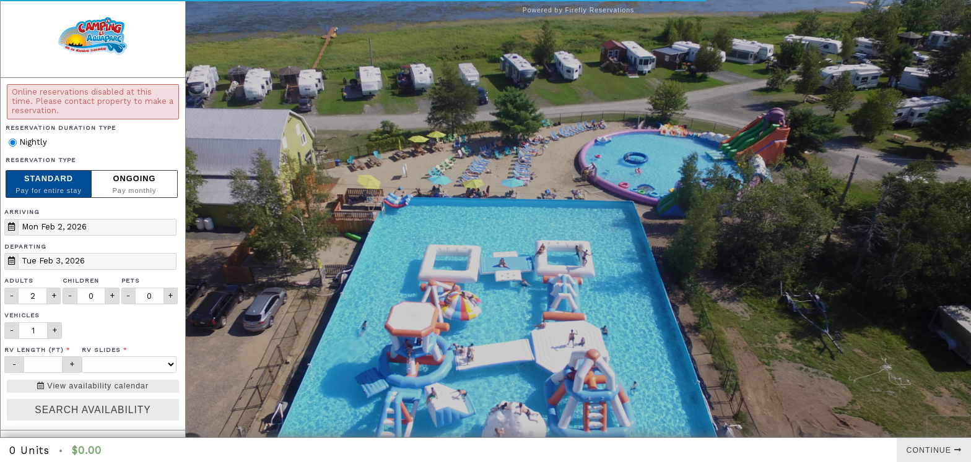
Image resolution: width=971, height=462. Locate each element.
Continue (934, 450)
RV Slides (101, 349)
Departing (25, 246)
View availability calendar (93, 386)
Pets (130, 280)
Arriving (22, 211)
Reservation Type (41, 159)
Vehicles (22, 315)
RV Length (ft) (34, 349)
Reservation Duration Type (61, 127)
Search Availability (92, 409)
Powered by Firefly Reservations (579, 10)
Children (81, 280)
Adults (18, 280)
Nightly (28, 142)
